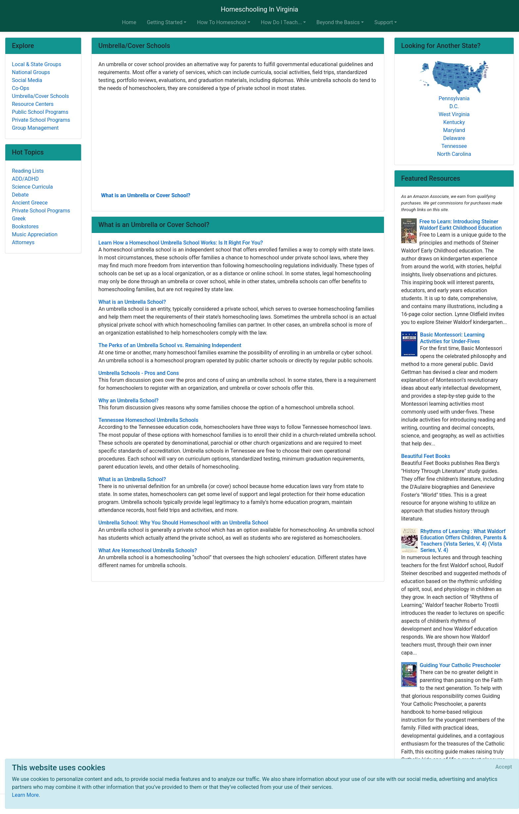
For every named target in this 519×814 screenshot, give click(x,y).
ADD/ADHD (25, 179)
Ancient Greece (30, 203)
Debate (20, 195)
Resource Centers (33, 104)
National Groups (31, 72)
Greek (18, 218)
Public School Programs (40, 112)
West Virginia (454, 114)
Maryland (454, 130)
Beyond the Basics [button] (338, 22)
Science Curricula (32, 187)
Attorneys (23, 242)
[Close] (504, 767)
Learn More (25, 795)
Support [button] (383, 22)
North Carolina (454, 154)
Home (129, 22)
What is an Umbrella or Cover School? (145, 195)
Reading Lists (28, 171)
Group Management (35, 128)
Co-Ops (20, 88)
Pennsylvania (454, 98)
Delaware (454, 138)
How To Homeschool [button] (221, 22)
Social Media (27, 80)
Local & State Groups (36, 64)
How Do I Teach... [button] (281, 22)
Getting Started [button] (165, 22)
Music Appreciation (35, 234)
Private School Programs (41, 120)
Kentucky (454, 122)
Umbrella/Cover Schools (40, 96)
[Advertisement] (237, 141)
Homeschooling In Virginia (259, 9)
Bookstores (25, 226)
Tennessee (454, 146)
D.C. (454, 106)
